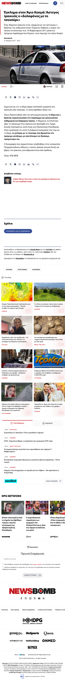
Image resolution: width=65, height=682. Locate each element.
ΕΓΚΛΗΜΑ (9, 269)
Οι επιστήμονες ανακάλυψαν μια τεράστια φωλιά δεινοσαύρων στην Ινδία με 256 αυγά (48, 339)
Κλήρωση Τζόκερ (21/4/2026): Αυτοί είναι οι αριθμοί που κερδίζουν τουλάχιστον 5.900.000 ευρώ (48, 373)
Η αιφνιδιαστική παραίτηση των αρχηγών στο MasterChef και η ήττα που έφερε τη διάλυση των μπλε (35, 523)
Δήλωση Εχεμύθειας (28, 610)
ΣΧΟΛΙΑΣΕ (47, 86)
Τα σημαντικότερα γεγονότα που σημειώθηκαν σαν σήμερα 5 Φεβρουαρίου (27, 450)
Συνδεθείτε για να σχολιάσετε (18, 231)
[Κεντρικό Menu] (61, 3)
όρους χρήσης (37, 564)
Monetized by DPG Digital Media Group (39, 654)
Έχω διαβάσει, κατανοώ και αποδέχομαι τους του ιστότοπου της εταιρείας (32, 564)
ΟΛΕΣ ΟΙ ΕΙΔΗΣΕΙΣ (31, 3)
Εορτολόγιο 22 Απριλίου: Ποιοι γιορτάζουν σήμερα (23, 433)
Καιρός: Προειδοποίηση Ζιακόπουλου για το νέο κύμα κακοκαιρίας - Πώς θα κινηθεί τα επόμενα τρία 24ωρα (16, 306)
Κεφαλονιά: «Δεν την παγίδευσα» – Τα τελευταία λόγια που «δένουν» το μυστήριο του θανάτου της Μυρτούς (15, 339)
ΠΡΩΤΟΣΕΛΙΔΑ (43, 3)
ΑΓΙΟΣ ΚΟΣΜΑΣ (22, 269)
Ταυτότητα (4, 610)
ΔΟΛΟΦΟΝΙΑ (36, 269)
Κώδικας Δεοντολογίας (45, 610)
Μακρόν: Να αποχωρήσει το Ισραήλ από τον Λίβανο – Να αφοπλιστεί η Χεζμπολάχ (31, 471)
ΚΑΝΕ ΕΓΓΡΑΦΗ (32, 575)
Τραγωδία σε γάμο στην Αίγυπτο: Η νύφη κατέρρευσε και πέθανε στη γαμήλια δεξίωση (48, 406)
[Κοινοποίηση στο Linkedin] (29, 97)
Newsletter (20, 258)
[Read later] (62, 86)
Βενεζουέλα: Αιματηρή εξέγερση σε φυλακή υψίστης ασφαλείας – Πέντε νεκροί (32, 461)
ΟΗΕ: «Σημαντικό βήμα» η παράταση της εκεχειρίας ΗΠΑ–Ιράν (28, 441)
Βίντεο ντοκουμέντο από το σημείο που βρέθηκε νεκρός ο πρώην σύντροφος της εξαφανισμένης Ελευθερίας (12, 523)
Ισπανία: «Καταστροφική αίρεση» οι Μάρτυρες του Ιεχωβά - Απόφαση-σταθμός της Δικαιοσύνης (14, 373)
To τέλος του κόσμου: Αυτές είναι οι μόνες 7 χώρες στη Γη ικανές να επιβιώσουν (48, 305)
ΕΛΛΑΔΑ (4, 86)
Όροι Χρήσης (15, 610)
